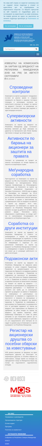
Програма (8, 426)
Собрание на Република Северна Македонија (20, 437)
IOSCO (7, 440)
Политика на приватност (13, 430)
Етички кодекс (10, 423)
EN (38, 45)
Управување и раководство (14, 417)
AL (34, 45)
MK (31, 45)
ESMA (7, 444)
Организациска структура (13, 420)
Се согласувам (10, 26)
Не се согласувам (25, 26)
